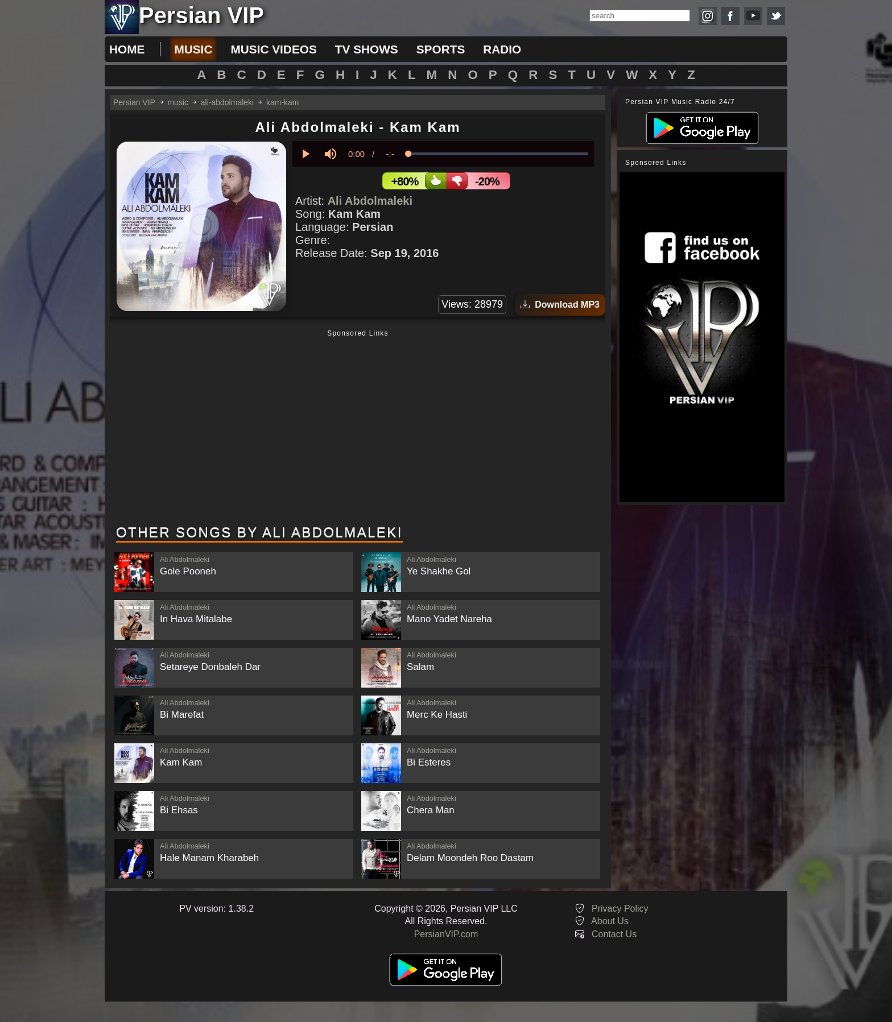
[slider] (498, 153)
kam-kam (282, 102)
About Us (610, 921)
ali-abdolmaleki (227, 102)
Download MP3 (560, 304)
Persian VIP (134, 102)
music (193, 49)
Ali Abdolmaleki (370, 201)
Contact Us (614, 934)
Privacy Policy (620, 908)
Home (126, 49)
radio (502, 49)
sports (440, 49)
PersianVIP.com (446, 934)
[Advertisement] (357, 428)
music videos (273, 49)
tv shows (366, 49)
